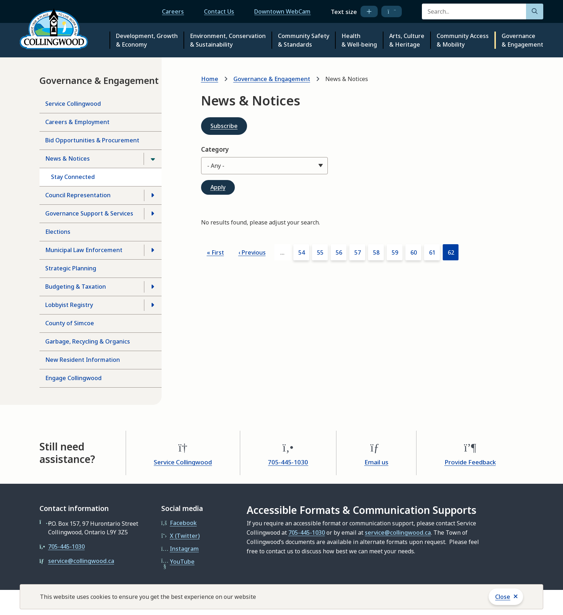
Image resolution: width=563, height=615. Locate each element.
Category (215, 149)
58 (378, 252)
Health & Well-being (359, 40)
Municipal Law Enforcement (83, 250)
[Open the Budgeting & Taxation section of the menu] (152, 286)
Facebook (183, 523)
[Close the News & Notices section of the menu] (152, 158)
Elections (57, 232)
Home (209, 79)
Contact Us (219, 11)
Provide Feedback (470, 462)
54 (303, 252)
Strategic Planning (70, 268)
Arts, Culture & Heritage (406, 40)
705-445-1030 (288, 462)
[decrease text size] (391, 11)
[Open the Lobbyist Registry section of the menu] (152, 305)
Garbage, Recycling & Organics (87, 341)
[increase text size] (369, 11)
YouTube (182, 562)
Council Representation (78, 195)
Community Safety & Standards (303, 40)
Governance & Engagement (522, 40)
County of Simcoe (69, 323)
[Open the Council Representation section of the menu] (152, 195)
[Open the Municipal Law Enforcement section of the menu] (152, 250)
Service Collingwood (73, 104)
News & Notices (67, 158)
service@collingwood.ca (81, 561)
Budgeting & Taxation (75, 286)
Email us (376, 462)
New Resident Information (82, 360)
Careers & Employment (77, 122)
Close (502, 597)
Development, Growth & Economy (147, 40)
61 (434, 252)
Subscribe (224, 126)
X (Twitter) (185, 536)
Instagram (184, 549)
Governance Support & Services (89, 213)
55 (322, 252)
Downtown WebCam (282, 11)
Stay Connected (73, 177)
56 (341, 252)
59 (397, 252)
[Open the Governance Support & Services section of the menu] (152, 213)
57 (359, 252)
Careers (173, 11)
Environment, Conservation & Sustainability (228, 40)
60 (415, 252)
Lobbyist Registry (69, 305)
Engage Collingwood (73, 378)
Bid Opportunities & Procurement (92, 140)
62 (453, 254)
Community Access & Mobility (463, 40)
